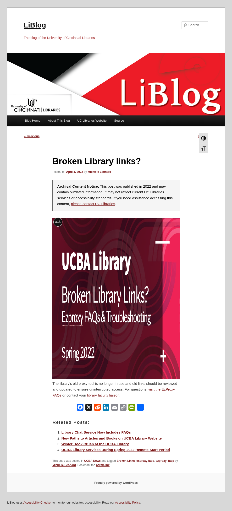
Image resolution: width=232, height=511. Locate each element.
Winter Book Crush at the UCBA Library (95, 444)
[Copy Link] (123, 408)
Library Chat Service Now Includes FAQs (96, 432)
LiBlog (35, 25)
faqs (171, 460)
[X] (88, 408)
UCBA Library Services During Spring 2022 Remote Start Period (115, 450)
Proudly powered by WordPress (116, 482)
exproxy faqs (145, 460)
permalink (103, 465)
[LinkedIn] (106, 408)
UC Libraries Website (92, 120)
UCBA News (92, 460)
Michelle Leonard (99, 172)
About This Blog (59, 120)
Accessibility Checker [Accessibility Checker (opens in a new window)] (37, 502)
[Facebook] (80, 408)
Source (119, 120)
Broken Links (126, 460)
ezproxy (161, 460)
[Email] (114, 408)
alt (58, 221)
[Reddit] (97, 408)
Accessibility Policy (127, 502)
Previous (31, 136)
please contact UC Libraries (93, 204)
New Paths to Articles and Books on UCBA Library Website (111, 438)
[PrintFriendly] (131, 408)
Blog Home (32, 120)
